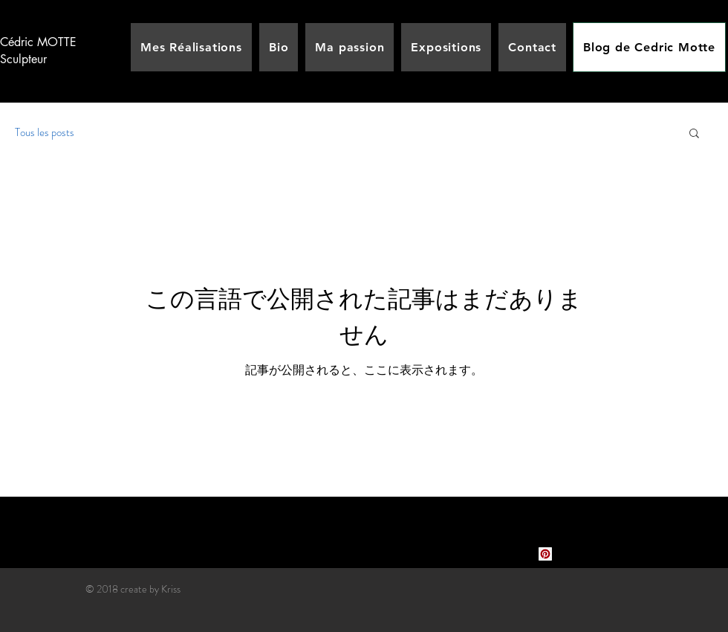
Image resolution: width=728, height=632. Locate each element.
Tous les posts (44, 133)
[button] (694, 134)
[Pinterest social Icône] (545, 554)
